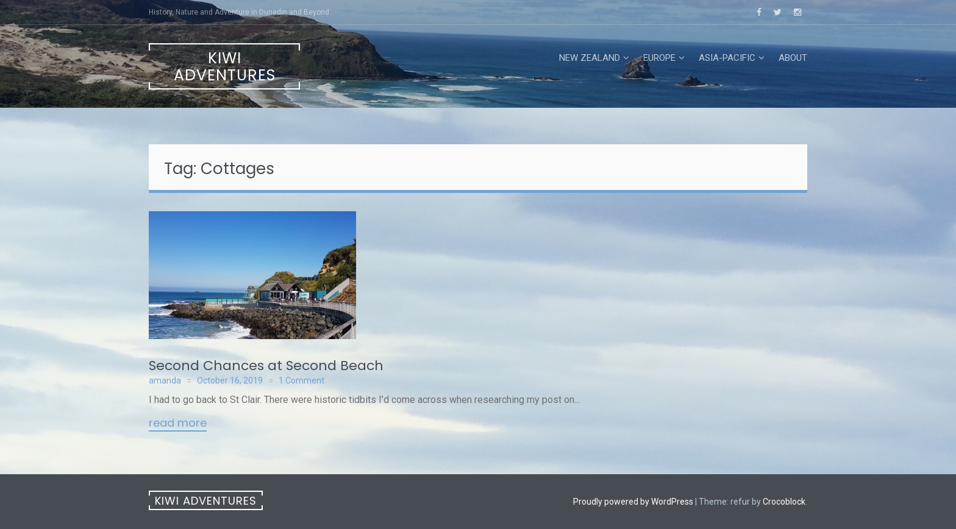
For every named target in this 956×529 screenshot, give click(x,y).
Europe (659, 57)
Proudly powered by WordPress (633, 501)
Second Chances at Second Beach (266, 365)
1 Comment (301, 380)
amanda (165, 380)
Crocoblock (784, 501)
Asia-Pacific (727, 57)
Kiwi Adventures (225, 66)
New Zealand (589, 57)
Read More (178, 423)
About (793, 57)
